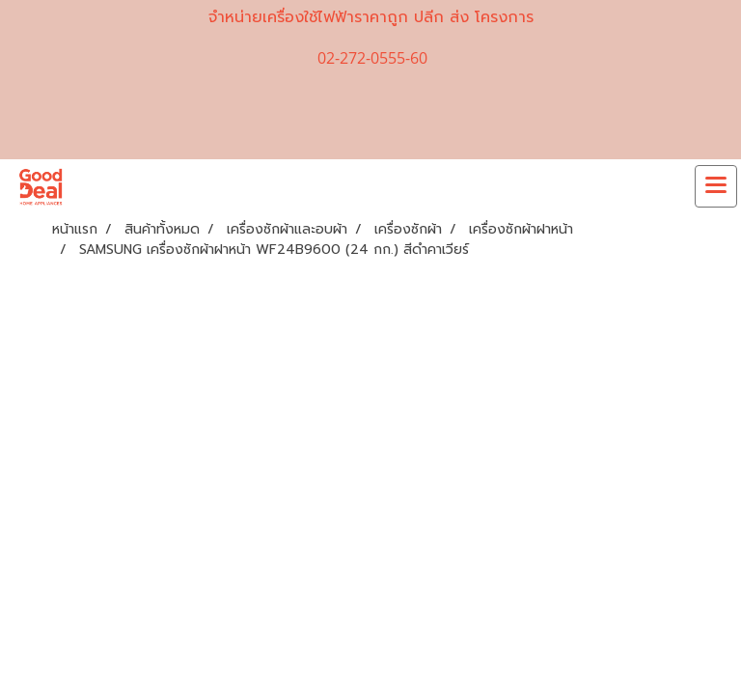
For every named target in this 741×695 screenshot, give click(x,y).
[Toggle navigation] (716, 186)
